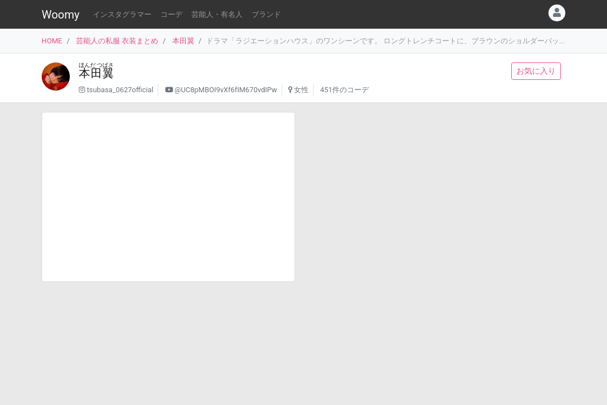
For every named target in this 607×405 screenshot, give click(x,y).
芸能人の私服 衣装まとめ (117, 41)
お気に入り (536, 70)
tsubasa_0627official (120, 90)
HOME (52, 41)
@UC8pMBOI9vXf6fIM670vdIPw (226, 90)
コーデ (171, 14)
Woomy (60, 14)
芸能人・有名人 (217, 14)
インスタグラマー (122, 14)
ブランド (266, 14)
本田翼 (183, 41)
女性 (301, 90)
